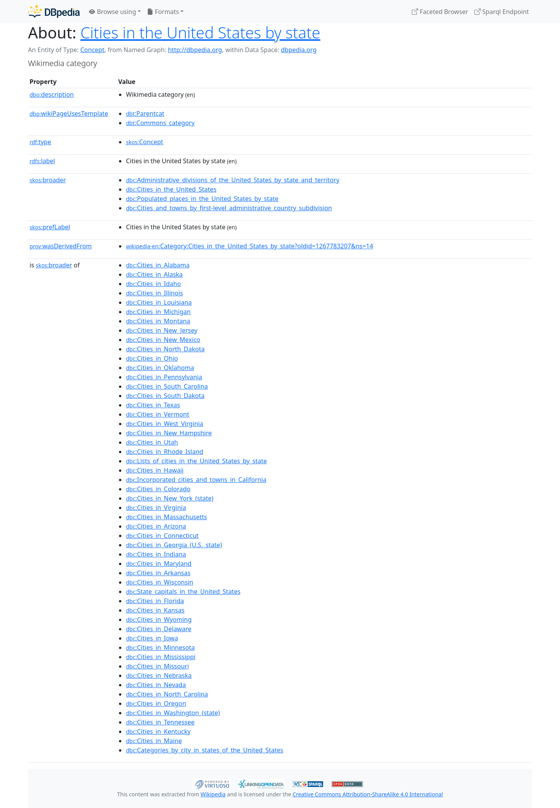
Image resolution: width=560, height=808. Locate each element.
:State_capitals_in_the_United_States (183, 591)
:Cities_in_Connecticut (162, 535)
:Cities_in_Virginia (156, 507)
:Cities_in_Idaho (153, 283)
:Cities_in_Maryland (158, 563)
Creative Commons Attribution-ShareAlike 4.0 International (367, 794)
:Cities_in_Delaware (158, 629)
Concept (92, 49)
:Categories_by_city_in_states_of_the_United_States (204, 750)
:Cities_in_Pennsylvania (164, 377)
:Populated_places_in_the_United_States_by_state (202, 198)
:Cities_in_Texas (153, 405)
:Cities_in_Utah (152, 442)
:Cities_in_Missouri (157, 666)
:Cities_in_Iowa (152, 638)
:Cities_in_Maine (154, 740)
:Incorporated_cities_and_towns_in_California (196, 479)
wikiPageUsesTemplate (69, 113)
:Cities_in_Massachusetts (166, 517)
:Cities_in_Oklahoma (160, 367)
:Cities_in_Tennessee (160, 722)
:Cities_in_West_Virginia (164, 423)
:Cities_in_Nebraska (159, 675)
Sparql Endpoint (501, 11)
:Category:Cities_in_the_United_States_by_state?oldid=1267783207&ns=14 (249, 246)
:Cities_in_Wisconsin (159, 582)
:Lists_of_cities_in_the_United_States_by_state (196, 461)
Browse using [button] (112, 11)
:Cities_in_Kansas (155, 610)
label (42, 161)
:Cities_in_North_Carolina (167, 694)
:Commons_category (160, 123)
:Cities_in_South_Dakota (165, 395)
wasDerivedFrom (61, 246)
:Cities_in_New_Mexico (163, 339)
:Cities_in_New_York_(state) (170, 498)
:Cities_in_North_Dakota (165, 349)
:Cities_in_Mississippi (161, 657)
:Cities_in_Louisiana (159, 302)
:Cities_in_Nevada (156, 685)
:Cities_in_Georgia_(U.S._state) (174, 545)
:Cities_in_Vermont (157, 414)
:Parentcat (145, 113)
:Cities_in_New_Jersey (162, 330)
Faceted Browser (440, 11)
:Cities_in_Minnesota (160, 647)
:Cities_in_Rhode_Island (164, 451)
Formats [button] (163, 11)
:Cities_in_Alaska (154, 274)
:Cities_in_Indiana (156, 554)
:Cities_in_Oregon (156, 703)
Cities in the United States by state (200, 32)
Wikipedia (213, 794)
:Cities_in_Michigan (158, 311)
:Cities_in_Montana (158, 321)
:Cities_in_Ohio (152, 358)
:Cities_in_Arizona (156, 526)
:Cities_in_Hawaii (155, 470)
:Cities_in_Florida (155, 601)
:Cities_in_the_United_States (171, 189)
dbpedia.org (299, 49)
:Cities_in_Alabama (157, 265)
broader (48, 180)
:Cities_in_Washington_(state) (173, 713)
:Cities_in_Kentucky (158, 731)
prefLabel (50, 227)
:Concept (144, 142)
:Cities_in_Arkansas (158, 573)
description (52, 94)
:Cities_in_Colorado (158, 489)
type (40, 142)
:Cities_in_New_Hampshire (169, 433)
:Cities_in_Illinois (154, 293)
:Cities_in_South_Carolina (167, 386)
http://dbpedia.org (195, 49)
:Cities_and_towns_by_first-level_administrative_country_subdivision (229, 208)
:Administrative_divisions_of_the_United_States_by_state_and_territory (233, 180)
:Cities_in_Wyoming (159, 619)
